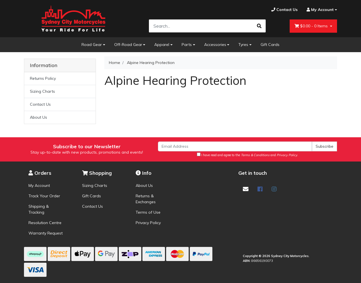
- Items (311, 26)
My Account (39, 185)
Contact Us (40, 104)
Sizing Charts (42, 91)
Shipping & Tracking (38, 209)
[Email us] (245, 189)
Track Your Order (44, 195)
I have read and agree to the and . (247, 154)
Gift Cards (270, 44)
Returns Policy (43, 78)
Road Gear (92, 44)
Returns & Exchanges (146, 198)
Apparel (161, 44)
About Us (38, 117)
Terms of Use (148, 212)
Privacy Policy (148, 222)
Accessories (215, 44)
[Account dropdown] (319, 10)
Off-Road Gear (128, 44)
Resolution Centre (44, 222)
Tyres (243, 44)
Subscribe (324, 146)
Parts (187, 44)
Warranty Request (45, 233)
